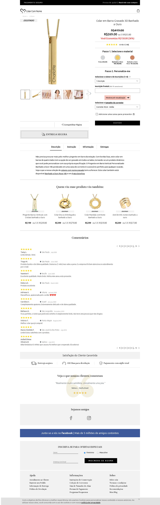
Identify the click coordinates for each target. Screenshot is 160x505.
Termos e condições (118, 483)
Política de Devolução (38, 489)
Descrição (55, 147)
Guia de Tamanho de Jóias (80, 486)
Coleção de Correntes (79, 483)
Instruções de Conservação (81, 480)
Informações (76, 475)
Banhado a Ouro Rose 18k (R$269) (132, 59)
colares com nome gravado (72, 170)
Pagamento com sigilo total (114, 363)
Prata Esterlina (78, 174)
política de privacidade (90, 502)
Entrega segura (41, 363)
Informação (88, 147)
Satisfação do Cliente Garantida (80, 355)
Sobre (113, 475)
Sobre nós (114, 480)
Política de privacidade (119, 486)
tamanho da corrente (114, 103)
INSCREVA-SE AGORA (101, 461)
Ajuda (32, 475)
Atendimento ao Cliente (39, 480)
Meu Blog (113, 492)
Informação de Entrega (39, 486)
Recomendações (116, 489)
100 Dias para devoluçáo (76, 363)
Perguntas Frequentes (79, 492)
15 (136, 246)
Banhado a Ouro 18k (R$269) (117, 59)
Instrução (71, 147)
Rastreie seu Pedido (38, 483)
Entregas (104, 147)
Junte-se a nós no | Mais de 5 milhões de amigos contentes (80, 433)
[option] (53, 3)
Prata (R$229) (102, 59)
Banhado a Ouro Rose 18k (56, 174)
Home (24, 16)
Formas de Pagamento (79, 489)
